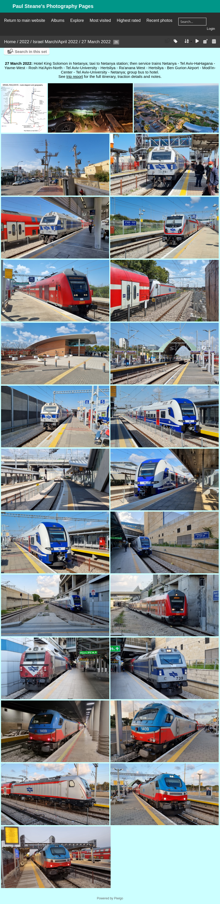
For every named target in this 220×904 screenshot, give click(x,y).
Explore (77, 20)
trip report (74, 76)
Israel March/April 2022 (55, 41)
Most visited (100, 20)
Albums (57, 20)
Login (211, 29)
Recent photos (159, 20)
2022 (24, 41)
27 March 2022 (96, 41)
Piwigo (118, 898)
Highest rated (129, 20)
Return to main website (24, 20)
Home (10, 41)
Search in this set (31, 51)
